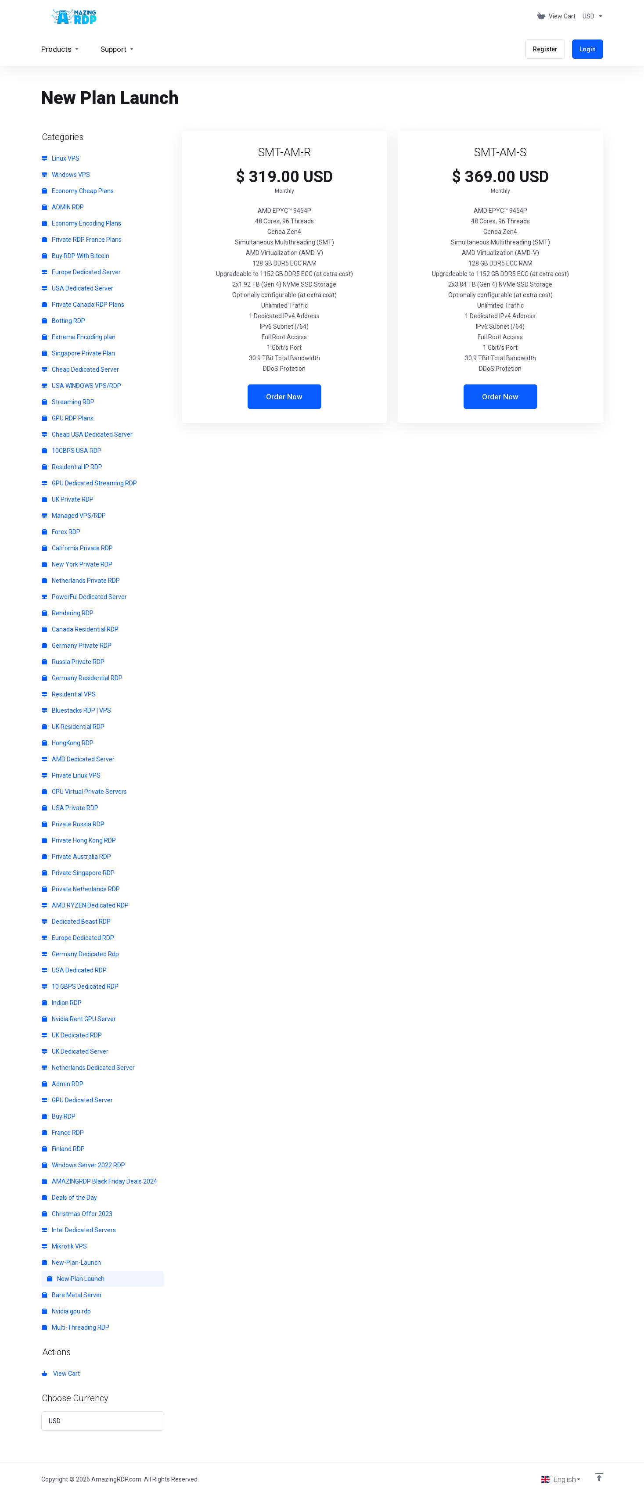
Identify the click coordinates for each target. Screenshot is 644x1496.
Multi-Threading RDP (75, 1327)
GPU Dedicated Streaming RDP (89, 483)
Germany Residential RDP (82, 678)
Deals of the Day (69, 1197)
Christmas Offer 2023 (77, 1213)
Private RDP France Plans (82, 239)
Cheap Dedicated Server (80, 369)
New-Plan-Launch (71, 1262)
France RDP (63, 1132)
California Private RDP (77, 548)
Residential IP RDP (72, 466)
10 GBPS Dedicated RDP (80, 986)
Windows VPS (66, 174)
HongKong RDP (68, 742)
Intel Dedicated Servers (79, 1230)
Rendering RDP (68, 613)
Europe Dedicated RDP (78, 937)
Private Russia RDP (73, 824)
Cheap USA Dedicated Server (87, 434)
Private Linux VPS (71, 775)
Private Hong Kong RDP (79, 840)
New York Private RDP (77, 564)
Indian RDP (62, 1002)
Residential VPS (69, 694)
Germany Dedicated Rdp (80, 954)
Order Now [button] (284, 396)
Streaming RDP (68, 401)
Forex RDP (61, 531)
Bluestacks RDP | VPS (76, 710)
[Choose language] (561, 1479)
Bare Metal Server (72, 1295)
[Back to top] (599, 1477)
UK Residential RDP (73, 726)
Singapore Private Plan (78, 353)
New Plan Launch (75, 1278)
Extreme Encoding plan (78, 337)
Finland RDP (63, 1148)
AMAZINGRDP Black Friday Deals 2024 (99, 1181)
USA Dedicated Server (77, 288)
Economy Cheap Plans (78, 190)
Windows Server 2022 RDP (83, 1165)
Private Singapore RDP (78, 872)
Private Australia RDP (76, 856)
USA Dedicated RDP (74, 970)
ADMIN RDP (63, 207)
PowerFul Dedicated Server (84, 596)
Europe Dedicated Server (81, 272)
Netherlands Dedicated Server (88, 1067)
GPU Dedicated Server (77, 1100)
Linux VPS (60, 158)
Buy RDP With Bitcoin (75, 255)
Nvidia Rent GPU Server (79, 1018)
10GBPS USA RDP (71, 450)
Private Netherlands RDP (81, 889)
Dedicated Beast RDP (76, 921)
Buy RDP (59, 1116)
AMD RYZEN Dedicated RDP (85, 905)
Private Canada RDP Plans (83, 304)
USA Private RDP (70, 807)
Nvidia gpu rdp (66, 1311)
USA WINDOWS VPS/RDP (81, 385)
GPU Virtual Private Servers (84, 791)
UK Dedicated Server (75, 1051)
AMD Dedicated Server (78, 759)
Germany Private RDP (77, 645)
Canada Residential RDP (80, 629)
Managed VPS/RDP (74, 515)
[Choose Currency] (591, 16)
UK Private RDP (68, 499)
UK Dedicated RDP (72, 1035)
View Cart (61, 1373)
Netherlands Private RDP (81, 580)
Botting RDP (63, 320)
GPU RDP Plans (68, 418)
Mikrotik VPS (64, 1246)
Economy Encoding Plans (81, 223)
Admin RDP (62, 1083)
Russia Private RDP (73, 661)
